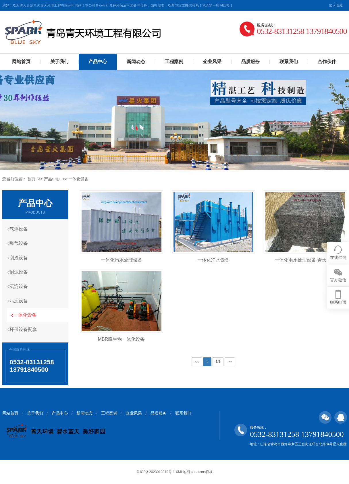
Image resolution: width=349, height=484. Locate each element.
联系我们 (288, 61)
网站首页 (21, 61)
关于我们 (59, 61)
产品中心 (97, 61)
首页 (31, 179)
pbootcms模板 (202, 472)
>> (230, 362)
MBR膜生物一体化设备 (121, 339)
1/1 (218, 362)
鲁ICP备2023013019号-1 (155, 472)
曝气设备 (21, 243)
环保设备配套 (25, 329)
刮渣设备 (21, 257)
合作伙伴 (327, 61)
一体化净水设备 (213, 260)
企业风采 (212, 61)
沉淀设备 (21, 286)
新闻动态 (136, 61)
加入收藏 (336, 5)
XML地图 (183, 472)
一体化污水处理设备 (121, 260)
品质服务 (250, 61)
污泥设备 (21, 300)
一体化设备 (78, 179)
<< (197, 362)
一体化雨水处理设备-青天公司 (305, 260)
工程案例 (174, 61)
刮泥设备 (21, 272)
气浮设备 (21, 228)
